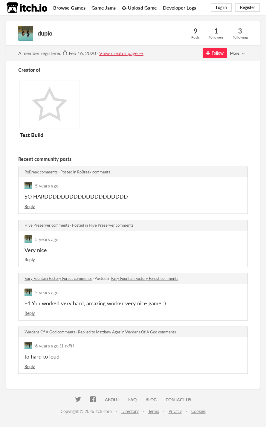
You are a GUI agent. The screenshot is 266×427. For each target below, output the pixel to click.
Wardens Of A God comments (50, 332)
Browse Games (69, 7)
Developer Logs (179, 7)
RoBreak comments (41, 172)
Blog (151, 399)
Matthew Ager (108, 332)
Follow (215, 53)
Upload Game (139, 7)
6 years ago (47, 345)
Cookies (198, 411)
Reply (30, 206)
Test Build (31, 135)
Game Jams (103, 7)
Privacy (175, 411)
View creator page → (121, 53)
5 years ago (47, 185)
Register (247, 7)
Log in (221, 7)
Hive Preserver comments (47, 225)
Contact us (178, 399)
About (112, 399)
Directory (130, 411)
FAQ (132, 399)
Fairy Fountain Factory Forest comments (58, 278)
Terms (153, 411)
